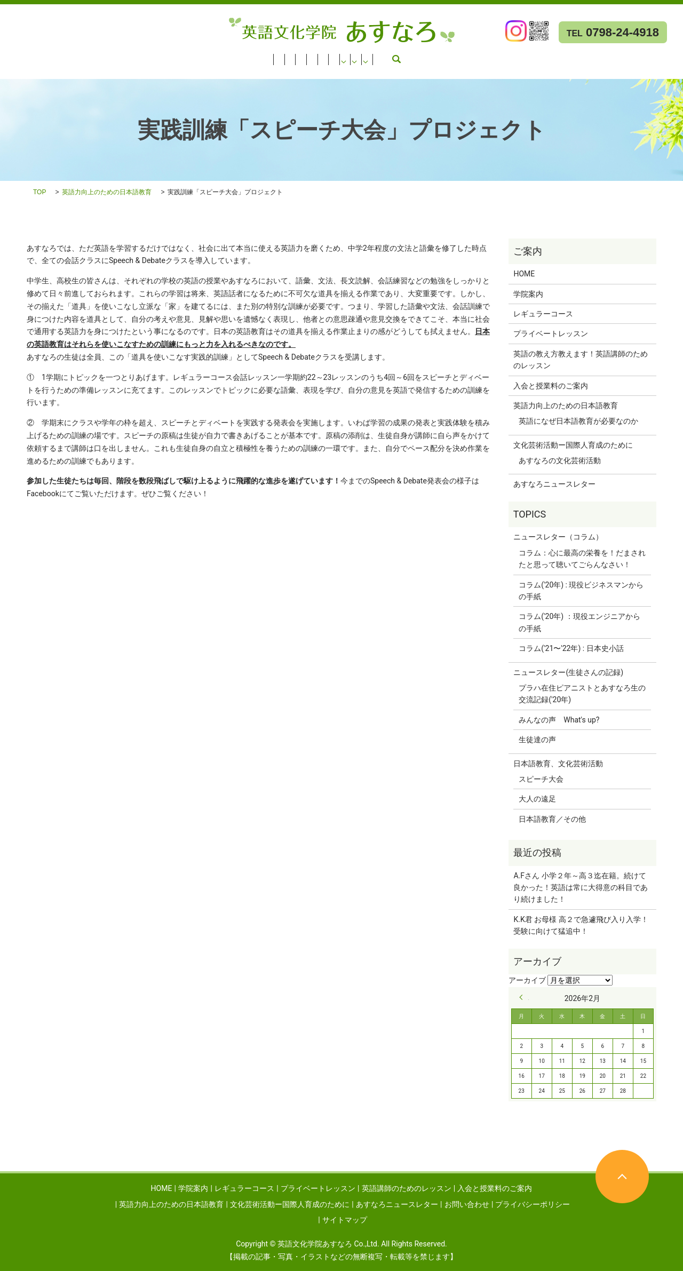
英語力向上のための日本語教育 (474, 56)
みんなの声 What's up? (559, 720)
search (315, 70)
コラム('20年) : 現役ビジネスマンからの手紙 (581, 591)
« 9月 (524, 997)
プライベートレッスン (186, 56)
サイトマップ (344, 1220)
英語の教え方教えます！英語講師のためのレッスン (580, 359)
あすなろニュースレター (188, 70)
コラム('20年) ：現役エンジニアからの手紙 (579, 622)
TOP (39, 192)
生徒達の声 (537, 739)
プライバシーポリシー (532, 1204)
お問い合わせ (274, 70)
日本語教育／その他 (552, 819)
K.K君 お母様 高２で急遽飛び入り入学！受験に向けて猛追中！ (580, 925)
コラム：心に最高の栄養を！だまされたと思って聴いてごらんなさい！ (582, 559)
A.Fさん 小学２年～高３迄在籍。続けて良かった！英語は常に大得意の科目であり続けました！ (580, 887)
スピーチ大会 (541, 779)
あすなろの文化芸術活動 (560, 460)
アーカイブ (527, 980)
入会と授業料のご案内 (373, 56)
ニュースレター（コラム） (558, 537)
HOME (16, 56)
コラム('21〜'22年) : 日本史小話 (571, 648)
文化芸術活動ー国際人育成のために (65, 70)
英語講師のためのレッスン (280, 56)
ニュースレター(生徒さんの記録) (568, 672)
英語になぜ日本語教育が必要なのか (578, 421)
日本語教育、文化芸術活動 (558, 763)
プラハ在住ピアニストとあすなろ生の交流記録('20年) (582, 694)
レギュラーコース (109, 56)
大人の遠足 (537, 799)
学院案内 (53, 56)
